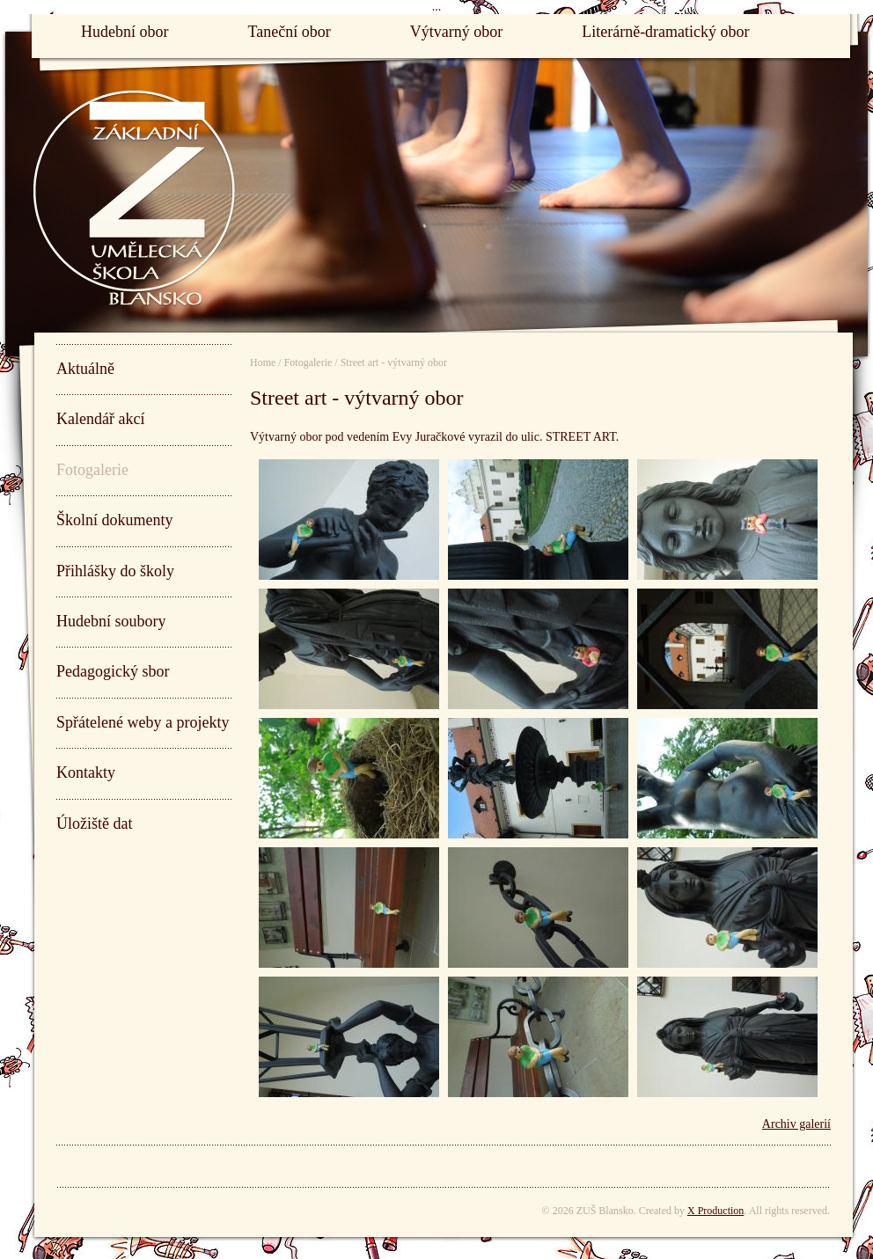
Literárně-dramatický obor (665, 31)
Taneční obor (288, 31)
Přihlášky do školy (115, 571)
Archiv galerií (796, 1124)
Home (262, 362)
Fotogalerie (92, 470)
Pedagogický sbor (112, 671)
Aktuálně (85, 368)
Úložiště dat (94, 823)
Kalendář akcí (100, 419)
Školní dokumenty (114, 520)
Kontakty (85, 772)
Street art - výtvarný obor (394, 362)
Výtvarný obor (456, 31)
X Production (715, 1210)
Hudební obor (124, 31)
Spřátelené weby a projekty (142, 722)
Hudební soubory (111, 621)
